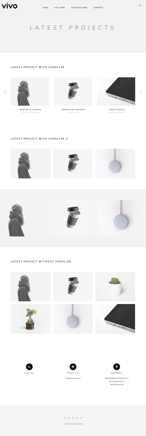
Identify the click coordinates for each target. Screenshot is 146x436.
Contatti (98, 8)
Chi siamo (59, 8)
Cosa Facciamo (79, 8)
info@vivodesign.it (73, 378)
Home (45, 8)
